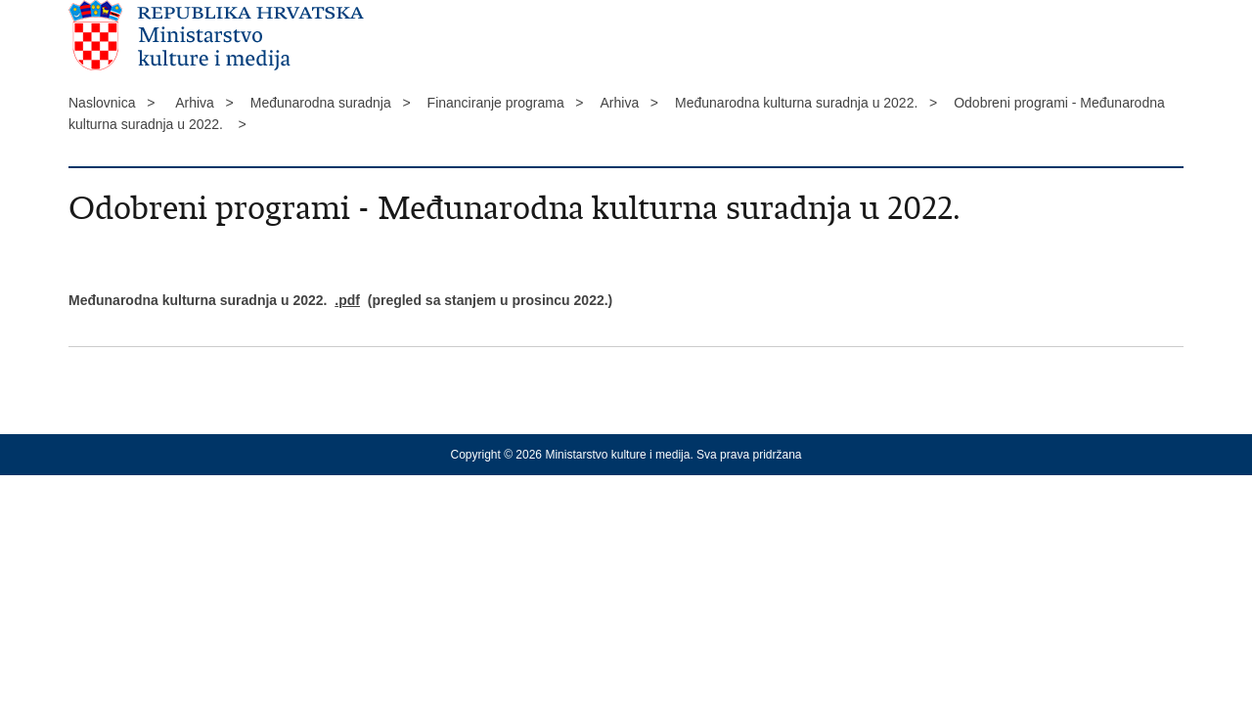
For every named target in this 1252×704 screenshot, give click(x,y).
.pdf (347, 300)
